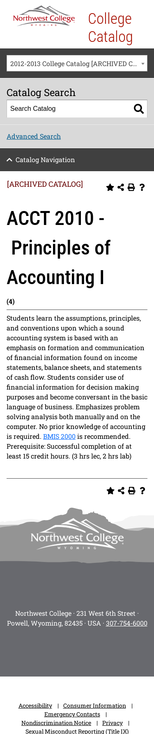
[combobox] (77, 63)
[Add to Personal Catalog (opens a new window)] (110, 187)
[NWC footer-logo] (77, 534)
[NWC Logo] (44, 15)
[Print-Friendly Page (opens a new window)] (131, 187)
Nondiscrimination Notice (56, 723)
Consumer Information (94, 705)
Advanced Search (34, 136)
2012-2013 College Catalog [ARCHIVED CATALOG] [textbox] (78, 63)
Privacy (112, 723)
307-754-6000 (126, 623)
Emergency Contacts (72, 714)
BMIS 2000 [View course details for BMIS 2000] (59, 436)
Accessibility (35, 705)
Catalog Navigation (45, 159)
